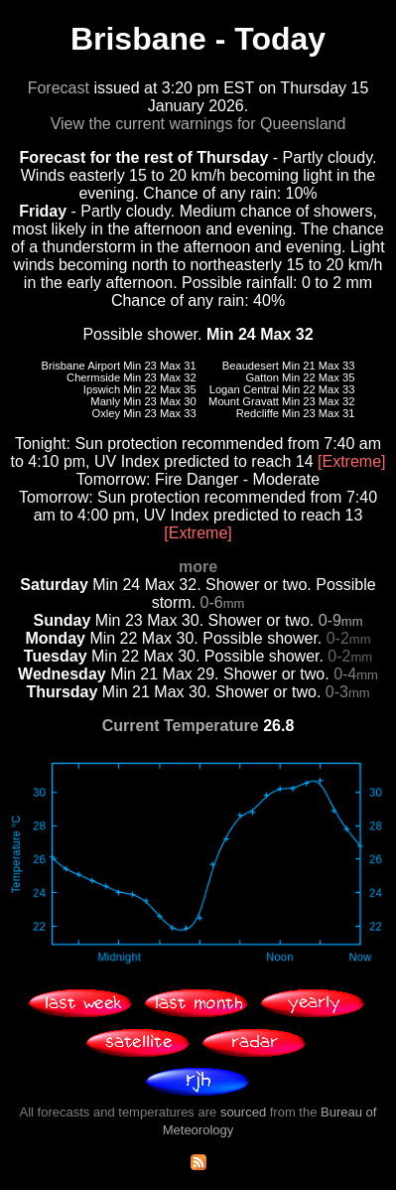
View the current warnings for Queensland (198, 123)
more (198, 566)
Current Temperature (180, 725)
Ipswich (101, 389)
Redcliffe (257, 413)
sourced (243, 1112)
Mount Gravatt (243, 401)
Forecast (58, 87)
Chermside (93, 377)
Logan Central (244, 389)
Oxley (106, 413)
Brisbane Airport (81, 366)
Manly (105, 401)
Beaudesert (250, 366)
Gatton (262, 377)
